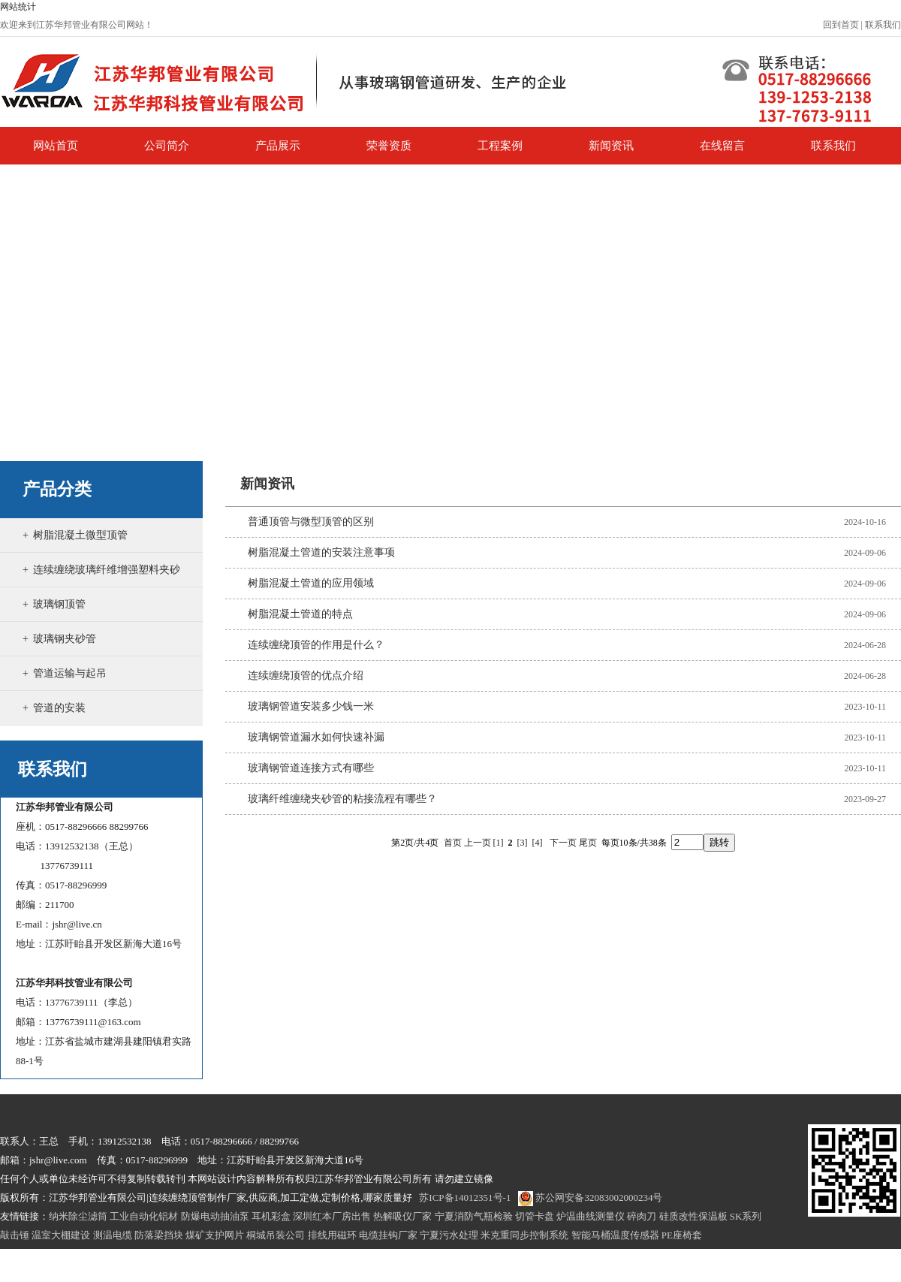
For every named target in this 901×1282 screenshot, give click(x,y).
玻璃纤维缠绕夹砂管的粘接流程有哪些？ (342, 798)
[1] (498, 842)
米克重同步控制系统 (524, 1235)
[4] (537, 842)
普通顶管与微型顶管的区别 (311, 521)
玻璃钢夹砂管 (64, 638)
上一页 (477, 842)
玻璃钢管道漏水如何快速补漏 (316, 737)
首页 (453, 842)
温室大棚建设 (61, 1235)
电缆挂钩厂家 (388, 1235)
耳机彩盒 (271, 1216)
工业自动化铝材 (144, 1216)
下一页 (563, 842)
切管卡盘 (534, 1216)
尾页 (588, 842)
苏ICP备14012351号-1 (465, 1197)
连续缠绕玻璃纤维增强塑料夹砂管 (101, 586)
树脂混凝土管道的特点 (300, 614)
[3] (522, 842)
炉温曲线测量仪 (590, 1216)
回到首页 (841, 25)
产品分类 (57, 489)
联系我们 (883, 25)
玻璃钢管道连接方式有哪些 (311, 768)
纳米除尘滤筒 (78, 1216)
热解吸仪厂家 (402, 1216)
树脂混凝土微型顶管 (80, 535)
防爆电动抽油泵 (215, 1216)
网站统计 (18, 7)
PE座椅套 (681, 1235)
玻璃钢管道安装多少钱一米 (311, 706)
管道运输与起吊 (70, 673)
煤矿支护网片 (214, 1235)
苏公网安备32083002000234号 (590, 1197)
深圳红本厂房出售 (332, 1216)
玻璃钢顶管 (59, 604)
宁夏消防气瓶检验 (474, 1216)
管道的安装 (59, 707)
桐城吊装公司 (275, 1235)
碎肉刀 (641, 1216)
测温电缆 (112, 1235)
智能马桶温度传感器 (615, 1235)
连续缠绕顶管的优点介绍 (305, 675)
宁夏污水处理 (449, 1235)
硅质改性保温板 (693, 1216)
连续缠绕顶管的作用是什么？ (316, 644)
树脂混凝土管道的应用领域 (311, 583)
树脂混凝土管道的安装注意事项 (321, 552)
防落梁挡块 (158, 1235)
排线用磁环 (332, 1235)
